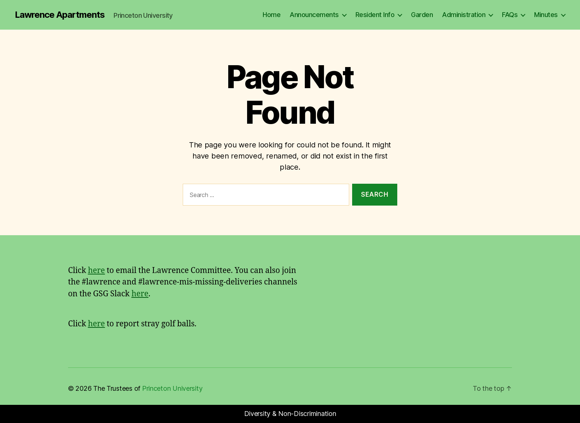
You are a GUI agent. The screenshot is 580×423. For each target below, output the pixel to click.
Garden (422, 15)
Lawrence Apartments (60, 14)
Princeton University (172, 388)
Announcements (314, 15)
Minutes (546, 15)
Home (271, 15)
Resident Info (375, 15)
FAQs (509, 15)
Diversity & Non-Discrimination (290, 413)
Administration (463, 15)
